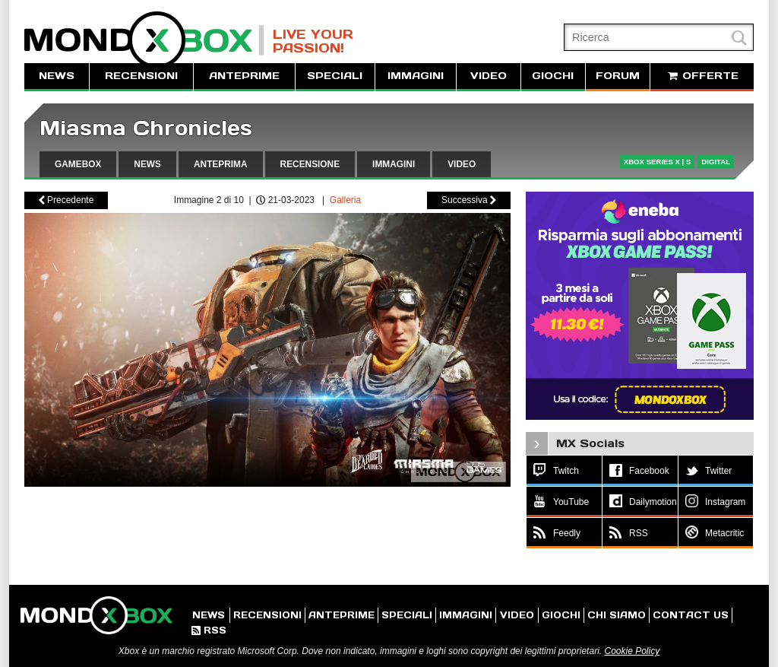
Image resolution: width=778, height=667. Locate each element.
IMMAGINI (415, 75)
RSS (208, 630)
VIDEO (488, 75)
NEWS (56, 75)
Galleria (345, 200)
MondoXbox (144, 39)
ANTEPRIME (244, 75)
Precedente (66, 200)
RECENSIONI (141, 75)
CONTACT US (691, 615)
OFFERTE (702, 75)
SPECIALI (334, 75)
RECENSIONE (310, 164)
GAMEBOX (78, 164)
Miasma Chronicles (146, 128)
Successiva (468, 200)
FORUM (618, 75)
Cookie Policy (631, 651)
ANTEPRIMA (221, 164)
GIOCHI (553, 75)
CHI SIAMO (616, 615)
